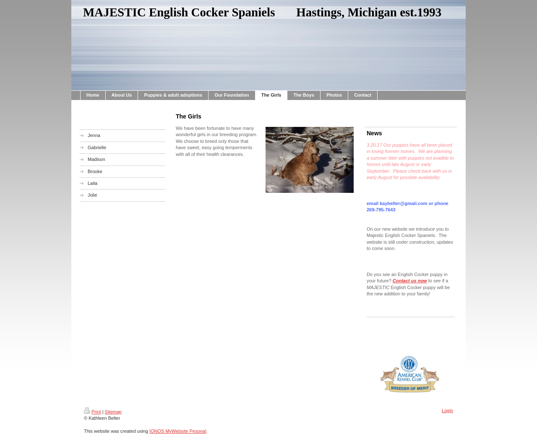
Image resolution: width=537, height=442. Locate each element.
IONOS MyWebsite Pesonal (177, 431)
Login (447, 410)
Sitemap (113, 411)
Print (92, 411)
